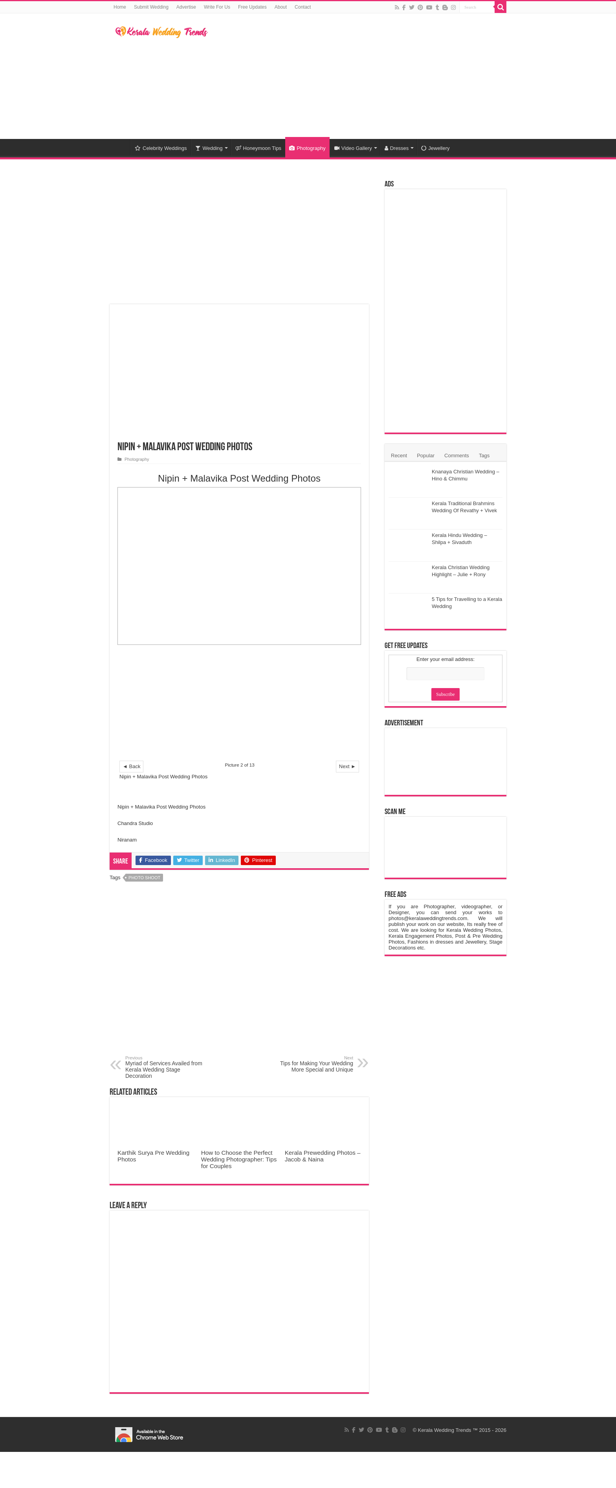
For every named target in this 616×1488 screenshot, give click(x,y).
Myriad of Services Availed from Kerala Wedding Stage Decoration (165, 1067)
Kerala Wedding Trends (444, 1430)
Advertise (186, 7)
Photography (307, 148)
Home (120, 7)
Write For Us (217, 7)
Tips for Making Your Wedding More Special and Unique (313, 1064)
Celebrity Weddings (161, 148)
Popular (425, 455)
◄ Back (131, 766)
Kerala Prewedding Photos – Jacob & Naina (323, 1156)
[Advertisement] (357, 76)
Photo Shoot (144, 877)
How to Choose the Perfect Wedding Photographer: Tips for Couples (239, 1159)
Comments (456, 455)
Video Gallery (353, 148)
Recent (399, 455)
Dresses (397, 148)
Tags (484, 455)
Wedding (208, 148)
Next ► (347, 766)
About (281, 7)
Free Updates (252, 7)
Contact (303, 7)
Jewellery (435, 148)
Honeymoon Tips (258, 148)
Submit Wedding (151, 7)
